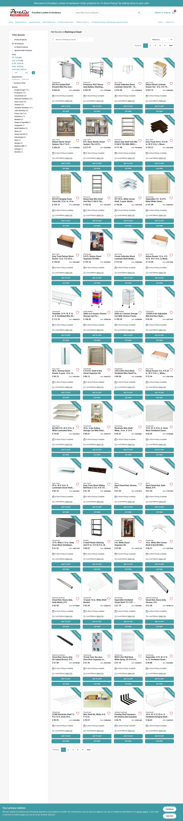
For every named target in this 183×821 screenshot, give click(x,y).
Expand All (25, 79)
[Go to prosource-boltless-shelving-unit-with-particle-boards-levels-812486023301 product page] (128, 143)
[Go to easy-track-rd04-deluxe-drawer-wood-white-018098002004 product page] (159, 372)
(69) (20, 96)
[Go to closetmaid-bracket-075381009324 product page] (66, 86)
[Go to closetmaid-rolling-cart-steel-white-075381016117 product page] (97, 429)
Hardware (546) (20, 83)
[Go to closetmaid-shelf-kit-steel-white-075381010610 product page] (97, 716)
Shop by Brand (34, 22)
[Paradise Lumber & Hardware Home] (19, 12)
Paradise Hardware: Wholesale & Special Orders (110, 22)
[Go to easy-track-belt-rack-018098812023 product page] (97, 487)
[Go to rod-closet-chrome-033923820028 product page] (128, 487)
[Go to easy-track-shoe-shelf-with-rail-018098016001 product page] (66, 429)
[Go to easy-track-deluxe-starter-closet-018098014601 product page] (66, 143)
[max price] (26, 72)
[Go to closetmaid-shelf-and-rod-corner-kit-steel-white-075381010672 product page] (159, 544)
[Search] (139, 13)
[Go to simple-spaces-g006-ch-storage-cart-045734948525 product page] (97, 315)
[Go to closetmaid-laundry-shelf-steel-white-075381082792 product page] (159, 716)
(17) (19, 116)
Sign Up (167, 13)
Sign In (158, 13)
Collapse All (16, 79)
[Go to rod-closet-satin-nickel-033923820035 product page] (159, 487)
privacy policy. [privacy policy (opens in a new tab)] (142, 812)
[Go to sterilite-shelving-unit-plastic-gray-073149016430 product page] (97, 544)
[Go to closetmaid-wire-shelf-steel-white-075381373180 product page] (159, 429)
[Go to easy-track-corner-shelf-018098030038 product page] (128, 200)
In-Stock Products (21, 47)
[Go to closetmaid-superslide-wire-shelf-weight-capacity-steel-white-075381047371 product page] (159, 658)
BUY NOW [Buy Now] (66, 111)
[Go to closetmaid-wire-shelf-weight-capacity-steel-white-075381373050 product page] (128, 429)
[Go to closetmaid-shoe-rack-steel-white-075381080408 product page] (97, 658)
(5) (21, 128)
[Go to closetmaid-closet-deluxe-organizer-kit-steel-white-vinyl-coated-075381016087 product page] (97, 258)
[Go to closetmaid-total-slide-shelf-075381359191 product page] (66, 315)
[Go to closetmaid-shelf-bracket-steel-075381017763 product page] (97, 601)
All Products (19, 43)
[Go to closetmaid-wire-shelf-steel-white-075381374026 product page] (66, 544)
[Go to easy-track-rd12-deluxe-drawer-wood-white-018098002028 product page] (159, 258)
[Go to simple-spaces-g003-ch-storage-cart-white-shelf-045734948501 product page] (128, 315)
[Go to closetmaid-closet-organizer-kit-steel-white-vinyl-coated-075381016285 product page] (97, 372)
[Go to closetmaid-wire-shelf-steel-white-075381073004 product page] (66, 716)
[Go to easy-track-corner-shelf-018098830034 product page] (159, 143)
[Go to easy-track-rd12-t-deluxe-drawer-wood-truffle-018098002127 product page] (66, 258)
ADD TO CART (65, 106)
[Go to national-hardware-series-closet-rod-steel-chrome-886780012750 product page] (159, 601)
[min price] (16, 72)
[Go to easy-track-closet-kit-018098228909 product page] (128, 86)
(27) (23, 108)
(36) (20, 102)
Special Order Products (23, 50)
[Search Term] (107, 12)
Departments (20, 22)
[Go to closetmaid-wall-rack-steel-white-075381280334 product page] (128, 658)
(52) (23, 99)
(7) (22, 122)
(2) (20, 137)
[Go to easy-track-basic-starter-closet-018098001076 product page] (97, 143)
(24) (21, 110)
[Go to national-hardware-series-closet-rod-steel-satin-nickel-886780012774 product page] (66, 601)
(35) (19, 105)
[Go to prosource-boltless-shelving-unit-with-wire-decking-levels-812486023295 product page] (97, 200)
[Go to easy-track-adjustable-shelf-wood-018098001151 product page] (66, 487)
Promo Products (20, 39)
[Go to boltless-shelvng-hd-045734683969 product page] (97, 86)
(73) (20, 93)
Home (11, 22)
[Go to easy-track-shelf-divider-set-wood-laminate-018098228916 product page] (128, 258)
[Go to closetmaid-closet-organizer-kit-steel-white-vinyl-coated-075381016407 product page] (128, 544)
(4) (17, 131)
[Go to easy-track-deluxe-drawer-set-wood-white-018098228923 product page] (159, 86)
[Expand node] (12, 82)
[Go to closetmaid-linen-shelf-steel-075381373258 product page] (128, 601)
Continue (169, 809)
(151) (21, 90)
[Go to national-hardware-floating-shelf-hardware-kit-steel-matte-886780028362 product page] (128, 716)
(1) (20, 146)
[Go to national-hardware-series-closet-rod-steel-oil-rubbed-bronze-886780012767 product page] (66, 658)
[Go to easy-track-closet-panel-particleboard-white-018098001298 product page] (66, 372)
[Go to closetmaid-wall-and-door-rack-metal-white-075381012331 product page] (159, 315)
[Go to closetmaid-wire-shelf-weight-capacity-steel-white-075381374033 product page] (128, 372)
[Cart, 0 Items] (173, 12)
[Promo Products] (13, 39)
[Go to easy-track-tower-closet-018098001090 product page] (66, 200)
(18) (20, 113)
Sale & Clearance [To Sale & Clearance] (48, 22)
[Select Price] (33, 72)
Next (171, 45)
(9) (18, 119)
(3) (21, 134)
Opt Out (169, 816)
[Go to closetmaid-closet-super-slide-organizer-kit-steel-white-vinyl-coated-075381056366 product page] (159, 200)
